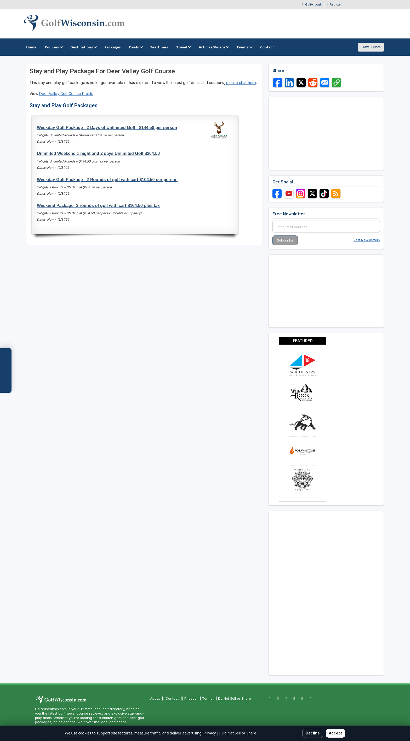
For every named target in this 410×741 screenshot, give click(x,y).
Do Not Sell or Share (234, 698)
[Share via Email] (324, 82)
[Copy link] (336, 82)
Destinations (83, 47)
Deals (135, 47)
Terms (207, 698)
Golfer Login (314, 4)
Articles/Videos (214, 47)
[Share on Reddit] (312, 82)
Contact (172, 698)
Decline (313, 733)
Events (244, 47)
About (155, 698)
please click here (241, 82)
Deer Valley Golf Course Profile (66, 93)
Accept (335, 733)
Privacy (190, 698)
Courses (53, 47)
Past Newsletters (367, 240)
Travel (183, 47)
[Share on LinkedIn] (289, 82)
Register (335, 4)
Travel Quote (371, 47)
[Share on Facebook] (277, 82)
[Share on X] (301, 82)
